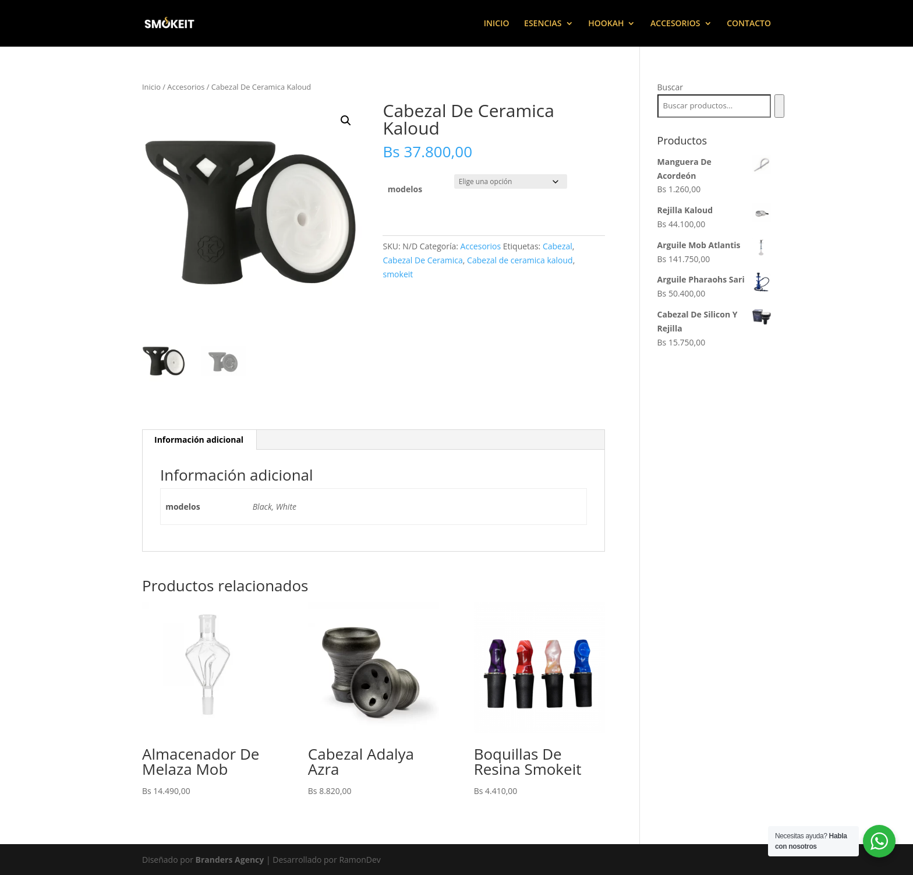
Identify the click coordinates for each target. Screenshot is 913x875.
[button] (345, 120)
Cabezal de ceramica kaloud (520, 260)
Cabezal (557, 246)
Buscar (670, 87)
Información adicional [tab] (198, 439)
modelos (405, 189)
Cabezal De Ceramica (422, 260)
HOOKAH (606, 24)
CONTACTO (749, 24)
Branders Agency (231, 859)
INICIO (496, 24)
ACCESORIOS (675, 24)
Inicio (151, 87)
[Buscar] (779, 106)
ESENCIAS (542, 24)
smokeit (398, 274)
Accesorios (185, 87)
